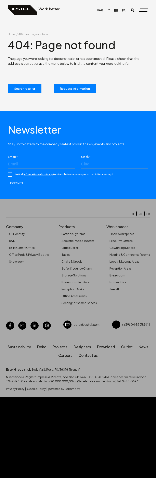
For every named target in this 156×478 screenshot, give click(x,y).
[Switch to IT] (109, 10)
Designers (82, 346)
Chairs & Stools (72, 261)
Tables (66, 254)
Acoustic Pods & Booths (78, 241)
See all (114, 289)
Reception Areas (120, 268)
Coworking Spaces (122, 247)
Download (106, 346)
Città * (86, 157)
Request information (75, 88)
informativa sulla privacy (38, 174)
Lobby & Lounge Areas (124, 261)
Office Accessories (74, 296)
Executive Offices (121, 241)
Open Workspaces (121, 234)
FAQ (100, 10)
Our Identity (17, 234)
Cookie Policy (36, 389)
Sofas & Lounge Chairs (77, 268)
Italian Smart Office (22, 247)
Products (66, 226)
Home (11, 34)
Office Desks (70, 247)
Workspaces (117, 226)
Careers (65, 355)
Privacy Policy (15, 389)
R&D (12, 241)
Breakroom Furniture (76, 282)
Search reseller (24, 88)
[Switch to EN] (116, 10)
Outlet (127, 346)
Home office (117, 282)
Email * (13, 157)
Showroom (17, 261)
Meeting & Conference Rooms (129, 254)
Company (14, 226)
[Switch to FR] (124, 10)
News (143, 346)
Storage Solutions (74, 275)
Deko (42, 346)
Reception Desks (73, 289)
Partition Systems (73, 234)
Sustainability (19, 346)
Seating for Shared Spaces (79, 303)
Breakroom (117, 275)
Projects (60, 346)
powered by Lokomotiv (64, 389)
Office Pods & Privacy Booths (29, 254)
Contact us (88, 355)
